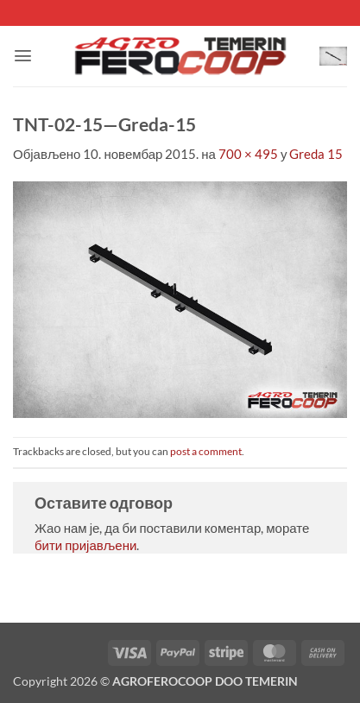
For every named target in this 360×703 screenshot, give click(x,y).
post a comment (206, 451)
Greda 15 (316, 154)
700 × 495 (248, 154)
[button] (23, 55)
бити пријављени (85, 545)
